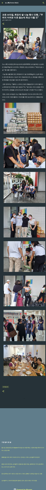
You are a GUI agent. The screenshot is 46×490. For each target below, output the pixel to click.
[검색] (43, 3)
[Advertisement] (22, 423)
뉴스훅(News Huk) (11, 3)
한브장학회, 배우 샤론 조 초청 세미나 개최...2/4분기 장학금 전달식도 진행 (22, 473)
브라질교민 (5, 386)
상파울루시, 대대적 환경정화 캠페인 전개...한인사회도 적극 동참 (19, 480)
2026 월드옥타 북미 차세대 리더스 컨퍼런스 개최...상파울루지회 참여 (21, 457)
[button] (3, 24)
